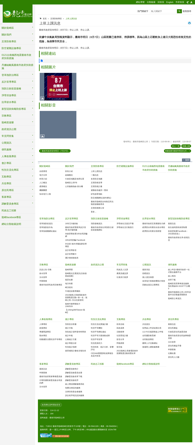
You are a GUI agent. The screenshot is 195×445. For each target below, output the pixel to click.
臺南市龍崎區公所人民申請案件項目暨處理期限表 (179, 293)
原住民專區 (173, 319)
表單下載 (172, 280)
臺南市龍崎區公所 (17, 13)
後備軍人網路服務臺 (150, 347)
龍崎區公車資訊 (174, 298)
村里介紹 (43, 179)
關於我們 (69, 166)
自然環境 (43, 171)
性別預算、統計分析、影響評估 (102, 348)
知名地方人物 (45, 194)
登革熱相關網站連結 (47, 231)
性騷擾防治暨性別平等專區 (50, 339)
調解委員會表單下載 (73, 376)
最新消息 (146, 269)
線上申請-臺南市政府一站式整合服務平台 (179, 270)
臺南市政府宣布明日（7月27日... (55, 151)
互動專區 (121, 319)
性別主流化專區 (98, 319)
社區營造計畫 (122, 335)
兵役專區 (146, 319)
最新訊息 (172, 223)
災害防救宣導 (96, 183)
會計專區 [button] (6, 163)
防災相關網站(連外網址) (101, 198)
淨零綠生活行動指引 (125, 227)
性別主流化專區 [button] (10, 170)
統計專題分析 (71, 343)
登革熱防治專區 (47, 218)
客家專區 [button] (6, 197)
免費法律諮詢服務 (72, 388)
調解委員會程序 (71, 380)
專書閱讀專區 (45, 332)
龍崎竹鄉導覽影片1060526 (72, 305)
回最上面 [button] (186, 146)
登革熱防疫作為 (46, 227)
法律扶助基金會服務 (73, 392)
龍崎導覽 (69, 269)
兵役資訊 (146, 324)
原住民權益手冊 (174, 346)
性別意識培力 (96, 343)
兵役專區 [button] (6, 183)
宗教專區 (43, 264)
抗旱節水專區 (148, 218)
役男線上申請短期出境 (151, 328)
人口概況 (43, 183)
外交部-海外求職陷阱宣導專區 (76, 245)
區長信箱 (120, 324)
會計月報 (69, 328)
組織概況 (69, 175)
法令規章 (43, 277)
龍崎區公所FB (71, 183)
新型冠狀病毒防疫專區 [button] (14, 109)
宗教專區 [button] (6, 115)
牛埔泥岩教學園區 (72, 291)
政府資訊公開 (9, 129)
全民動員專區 (148, 339)
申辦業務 (43, 281)
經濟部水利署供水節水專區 (153, 227)
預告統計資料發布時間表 (75, 332)
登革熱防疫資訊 (46, 223)
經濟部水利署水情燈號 (151, 231)
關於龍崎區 (44, 166)
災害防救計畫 (96, 186)
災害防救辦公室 (97, 208)
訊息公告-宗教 (45, 269)
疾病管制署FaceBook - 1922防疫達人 (178, 232)
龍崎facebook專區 (11, 217)
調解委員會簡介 (71, 369)
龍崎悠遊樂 (70, 264)
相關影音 (48, 105)
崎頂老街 (69, 287)
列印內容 (189, 23)
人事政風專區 (45, 319)
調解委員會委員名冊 (73, 373)
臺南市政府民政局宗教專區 (50, 285)
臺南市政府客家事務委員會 (50, 376)
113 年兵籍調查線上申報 (152, 332)
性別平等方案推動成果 (100, 335)
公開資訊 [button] (6, 142)
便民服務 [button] (6, 149)
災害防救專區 (56, 18)
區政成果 (120, 328)
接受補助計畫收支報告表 (75, 351)
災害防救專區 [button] (9, 41)
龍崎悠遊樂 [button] (8, 122)
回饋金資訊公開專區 (150, 285)
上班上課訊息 (71, 18)
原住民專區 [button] (8, 190)
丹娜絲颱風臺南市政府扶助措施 (17, 67)
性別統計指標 (71, 347)
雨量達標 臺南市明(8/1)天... (176, 151)
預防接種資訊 (96, 223)
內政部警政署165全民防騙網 (76, 235)
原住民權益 (173, 328)
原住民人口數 (173, 357)
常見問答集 (122, 264)
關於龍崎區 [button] (8, 28)
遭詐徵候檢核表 (71, 258)
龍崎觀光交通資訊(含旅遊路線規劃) (76, 274)
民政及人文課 (122, 269)
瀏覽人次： (44, 413)
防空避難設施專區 (11, 48)
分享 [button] (187, 2)
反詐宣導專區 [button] (9, 81)
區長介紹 (69, 171)
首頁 (45, 18)
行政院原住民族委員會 (177, 332)
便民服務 (172, 264)
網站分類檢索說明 (11, 224)
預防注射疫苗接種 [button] (11, 88)
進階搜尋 (187, 11)
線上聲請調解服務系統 (74, 384)
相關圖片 (48, 67)
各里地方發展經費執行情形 (153, 281)
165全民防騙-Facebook (75, 240)
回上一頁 (176, 146)
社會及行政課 (122, 277)
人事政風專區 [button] (9, 156)
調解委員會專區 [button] (10, 203)
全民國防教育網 (149, 335)
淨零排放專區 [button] (9, 95)
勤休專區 (43, 335)
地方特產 (69, 283)
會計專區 (69, 319)
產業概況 (43, 186)
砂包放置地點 (96, 194)
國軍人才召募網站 (149, 343)
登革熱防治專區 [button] (10, 75)
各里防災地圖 (96, 179)
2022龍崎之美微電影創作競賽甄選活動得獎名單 (127, 352)
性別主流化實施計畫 (99, 324)
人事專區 (43, 324)
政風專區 (43, 328)
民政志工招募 (9, 210)
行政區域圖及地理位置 (74, 179)
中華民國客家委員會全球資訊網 (50, 381)
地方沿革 (43, 175)
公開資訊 (146, 264)
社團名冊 (172, 353)
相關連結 (48, 53)
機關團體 (43, 190)
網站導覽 (140, 2)
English (169, 2)
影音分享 (120, 339)
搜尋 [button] (179, 11)
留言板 (119, 347)
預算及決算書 (71, 324)
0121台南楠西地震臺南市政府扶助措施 (16, 57)
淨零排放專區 (123, 218)
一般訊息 (94, 175)
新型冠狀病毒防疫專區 (179, 218)
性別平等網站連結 (98, 332)
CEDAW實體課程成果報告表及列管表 (102, 354)
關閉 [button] (187, 160)
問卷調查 (120, 343)
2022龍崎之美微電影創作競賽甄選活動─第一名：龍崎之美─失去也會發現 (76, 297)
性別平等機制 (96, 328)
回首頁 (161, 2)
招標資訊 (146, 273)
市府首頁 (180, 2)
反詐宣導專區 (71, 218)
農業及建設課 (122, 273)
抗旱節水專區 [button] (9, 102)
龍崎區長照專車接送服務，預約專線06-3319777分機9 (179, 286)
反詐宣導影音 (71, 250)
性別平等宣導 (96, 339)
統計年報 (69, 335)
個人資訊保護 (148, 277)
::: (3, 1)
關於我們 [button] (6, 34)
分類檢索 (151, 2)
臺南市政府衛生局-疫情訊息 (179, 238)
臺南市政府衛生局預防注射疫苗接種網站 (102, 228)
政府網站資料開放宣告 (51, 405)
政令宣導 (43, 273)
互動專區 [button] (6, 176)
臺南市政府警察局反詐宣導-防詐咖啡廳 (75, 228)
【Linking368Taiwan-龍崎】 (75, 311)
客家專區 (43, 364)
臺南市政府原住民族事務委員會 (179, 336)
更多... (93, 212)
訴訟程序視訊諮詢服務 (74, 395)
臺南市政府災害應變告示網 (153, 223)
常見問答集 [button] (8, 136)
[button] (58, 86)
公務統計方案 (71, 339)
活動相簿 (120, 332)
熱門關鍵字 (142, 11)
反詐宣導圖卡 (71, 254)
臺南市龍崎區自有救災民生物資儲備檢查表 (102, 202)
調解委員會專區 (72, 364)
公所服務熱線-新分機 (74, 186)
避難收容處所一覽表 (99, 190)
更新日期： (44, 410)
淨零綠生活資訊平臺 (125, 223)
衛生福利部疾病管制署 (177, 227)
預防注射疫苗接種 (99, 218)
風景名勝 (69, 280)
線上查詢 (172, 276)
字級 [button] (191, 2)
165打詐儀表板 (71, 223)
